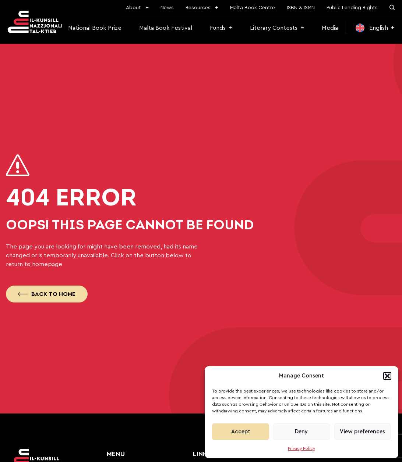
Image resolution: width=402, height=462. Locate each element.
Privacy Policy (301, 448)
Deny (301, 431)
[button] (387, 376)
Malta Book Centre (252, 7)
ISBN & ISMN (301, 7)
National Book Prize (94, 28)
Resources (198, 7)
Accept (240, 431)
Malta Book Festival (165, 28)
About (133, 7)
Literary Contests (273, 28)
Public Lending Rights (352, 7)
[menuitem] (375, 28)
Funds (218, 28)
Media (330, 28)
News (167, 7)
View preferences (362, 431)
